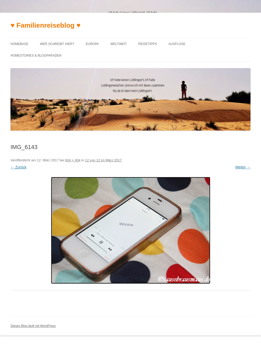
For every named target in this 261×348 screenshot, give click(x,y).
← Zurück (19, 167)
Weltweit (118, 44)
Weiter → (242, 167)
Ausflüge (177, 44)
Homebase (19, 44)
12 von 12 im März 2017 (103, 160)
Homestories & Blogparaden (36, 55)
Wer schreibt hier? (57, 44)
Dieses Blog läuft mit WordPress (33, 326)
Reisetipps (147, 44)
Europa (92, 44)
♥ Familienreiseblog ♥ (45, 25)
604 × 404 (72, 160)
